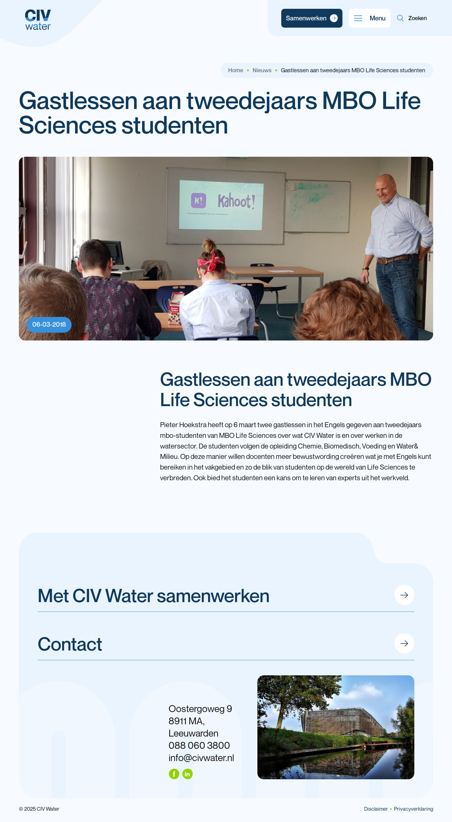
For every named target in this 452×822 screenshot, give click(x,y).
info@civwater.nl (201, 757)
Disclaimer (376, 809)
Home (235, 70)
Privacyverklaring (413, 809)
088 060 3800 (199, 745)
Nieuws (262, 70)
